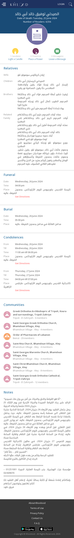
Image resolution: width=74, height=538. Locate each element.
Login (61, 4)
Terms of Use (37, 508)
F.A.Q (37, 523)
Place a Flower (36, 59)
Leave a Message (57, 59)
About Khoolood (37, 503)
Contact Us (37, 518)
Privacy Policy (37, 513)
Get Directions (22, 196)
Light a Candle (15, 59)
